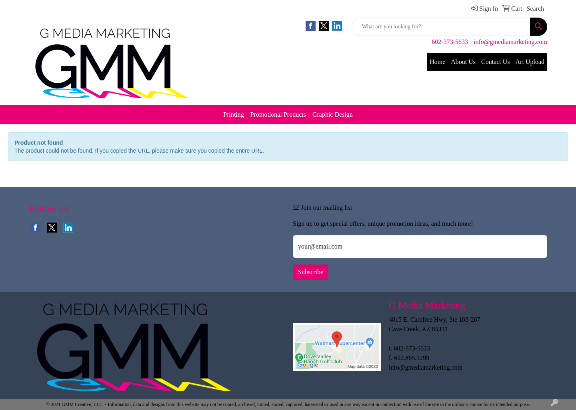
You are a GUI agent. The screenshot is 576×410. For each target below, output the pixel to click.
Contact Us (495, 61)
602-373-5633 (450, 41)
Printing (233, 114)
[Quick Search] (441, 27)
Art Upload (530, 61)
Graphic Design (332, 114)
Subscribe (310, 272)
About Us (463, 61)
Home (437, 61)
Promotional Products (278, 114)
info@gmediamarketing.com (510, 41)
